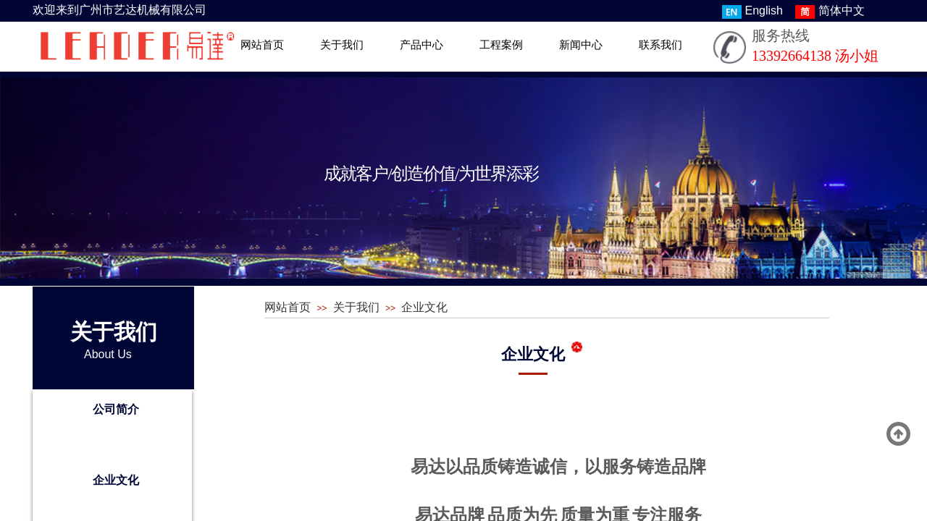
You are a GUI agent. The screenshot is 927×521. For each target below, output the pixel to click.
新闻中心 (581, 45)
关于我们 (342, 45)
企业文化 (116, 480)
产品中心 (421, 45)
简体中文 (830, 11)
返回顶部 (898, 434)
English (752, 11)
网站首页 (262, 45)
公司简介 (116, 409)
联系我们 (660, 45)
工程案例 (501, 45)
